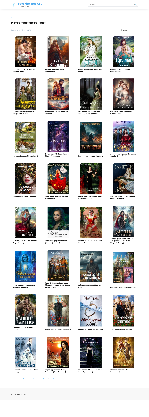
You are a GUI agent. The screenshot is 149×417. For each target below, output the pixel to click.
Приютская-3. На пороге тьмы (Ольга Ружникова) (90, 200)
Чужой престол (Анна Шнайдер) (54, 333)
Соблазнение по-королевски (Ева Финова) (122, 114)
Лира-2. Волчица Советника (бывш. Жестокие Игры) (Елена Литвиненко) (58, 289)
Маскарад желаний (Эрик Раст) (121, 290)
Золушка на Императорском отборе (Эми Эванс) (24, 114)
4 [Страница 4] (35, 384)
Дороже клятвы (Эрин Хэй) (122, 334)
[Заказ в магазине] (128, 30)
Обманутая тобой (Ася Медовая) (87, 333)
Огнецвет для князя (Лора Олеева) (23, 333)
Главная (13, 18)
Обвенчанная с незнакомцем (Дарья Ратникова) (24, 290)
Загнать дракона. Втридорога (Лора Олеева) (25, 245)
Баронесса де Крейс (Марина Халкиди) (24, 200)
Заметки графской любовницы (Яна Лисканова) (123, 200)
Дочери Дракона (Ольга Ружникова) (55, 71)
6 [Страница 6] (45, 384)
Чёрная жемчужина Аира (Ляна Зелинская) (91, 71)
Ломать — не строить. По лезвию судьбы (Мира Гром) (122, 157)
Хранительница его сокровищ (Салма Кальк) (90, 245)
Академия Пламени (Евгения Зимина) (57, 114)
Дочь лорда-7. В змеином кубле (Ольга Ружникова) (90, 376)
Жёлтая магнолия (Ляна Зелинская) (120, 376)
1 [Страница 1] (19, 384)
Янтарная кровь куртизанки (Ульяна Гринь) (24, 71)
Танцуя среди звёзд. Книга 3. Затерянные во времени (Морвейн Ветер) (122, 243)
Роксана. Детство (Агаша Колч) (25, 158)
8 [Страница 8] (56, 384)
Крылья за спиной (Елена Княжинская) (121, 71)
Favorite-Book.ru (30, 3)
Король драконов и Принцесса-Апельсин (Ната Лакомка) (58, 376)
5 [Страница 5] (40, 384)
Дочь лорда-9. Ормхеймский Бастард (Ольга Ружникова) (89, 114)
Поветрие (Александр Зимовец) (87, 157)
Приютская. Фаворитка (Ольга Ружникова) (58, 200)
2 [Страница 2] (24, 384)
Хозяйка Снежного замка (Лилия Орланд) (23, 376)
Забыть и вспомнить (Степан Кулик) (90, 290)
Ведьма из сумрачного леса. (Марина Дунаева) (56, 245)
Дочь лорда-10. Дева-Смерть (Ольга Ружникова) (57, 157)
